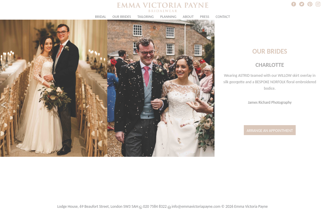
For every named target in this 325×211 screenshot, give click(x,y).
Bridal (100, 16)
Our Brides (122, 16)
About (188, 16)
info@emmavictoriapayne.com (196, 206)
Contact (223, 16)
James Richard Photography (270, 102)
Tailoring (145, 16)
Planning (168, 16)
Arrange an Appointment (270, 130)
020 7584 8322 (154, 206)
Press (204, 16)
